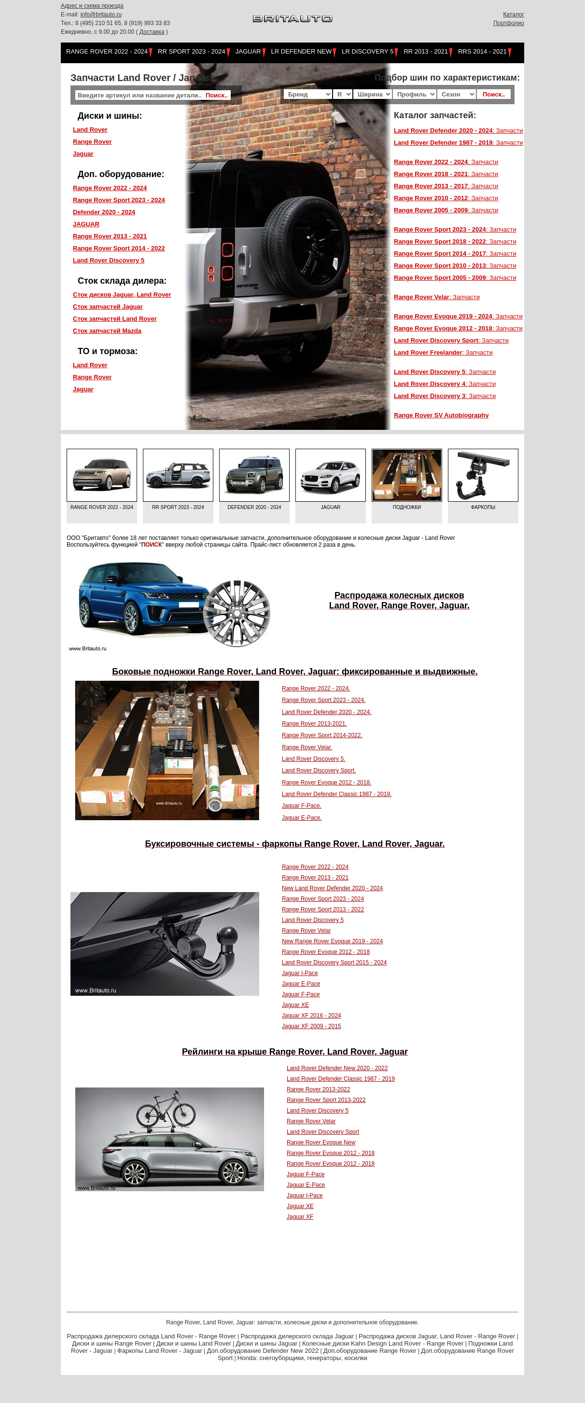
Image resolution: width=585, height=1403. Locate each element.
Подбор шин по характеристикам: (447, 78)
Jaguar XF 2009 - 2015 (311, 1026)
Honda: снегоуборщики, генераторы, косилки (302, 1358)
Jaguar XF (300, 1216)
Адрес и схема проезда (92, 5)
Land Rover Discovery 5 (313, 920)
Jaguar (248, 51)
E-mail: (71, 14)
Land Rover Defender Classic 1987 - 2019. (336, 794)
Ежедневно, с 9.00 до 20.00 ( (100, 31)
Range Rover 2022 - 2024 (107, 51)
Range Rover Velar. (307, 747)
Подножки (407, 507)
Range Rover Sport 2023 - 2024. (323, 700)
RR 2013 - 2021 (426, 51)
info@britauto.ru (101, 14)
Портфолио (508, 23)
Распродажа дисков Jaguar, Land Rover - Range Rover (437, 1336)
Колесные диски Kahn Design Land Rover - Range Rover (383, 1343)
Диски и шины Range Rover (111, 1343)
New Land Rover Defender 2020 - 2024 (332, 888)
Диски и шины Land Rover (193, 1343)
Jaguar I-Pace (300, 973)
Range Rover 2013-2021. (314, 723)
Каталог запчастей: (435, 115)
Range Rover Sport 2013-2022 (326, 1100)
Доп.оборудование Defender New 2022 (263, 1350)
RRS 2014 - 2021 (482, 51)
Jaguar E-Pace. (302, 817)
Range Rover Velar (306, 930)
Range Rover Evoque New (321, 1142)
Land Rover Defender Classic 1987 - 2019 (341, 1078)
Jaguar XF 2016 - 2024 (311, 1015)
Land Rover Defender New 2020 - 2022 (337, 1068)
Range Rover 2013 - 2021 (315, 877)
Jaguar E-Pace (301, 983)
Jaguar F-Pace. (301, 805)
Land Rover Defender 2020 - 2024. (326, 712)
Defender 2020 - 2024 (254, 507)
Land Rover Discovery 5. (313, 759)
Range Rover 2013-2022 (318, 1089)
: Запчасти (458, 130)
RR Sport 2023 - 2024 (191, 51)
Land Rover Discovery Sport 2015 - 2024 (334, 962)
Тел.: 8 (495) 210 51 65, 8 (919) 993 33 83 (115, 23)
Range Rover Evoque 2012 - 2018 (326, 952)
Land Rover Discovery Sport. (319, 770)
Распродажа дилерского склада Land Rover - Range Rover (151, 1336)
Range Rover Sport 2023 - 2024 (323, 898)
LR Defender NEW (301, 51)
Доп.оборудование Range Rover (370, 1350)
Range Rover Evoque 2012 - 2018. (326, 782)
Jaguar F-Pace (301, 994)
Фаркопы (483, 507)
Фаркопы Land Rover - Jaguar (159, 1350)
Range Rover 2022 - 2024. (316, 688)
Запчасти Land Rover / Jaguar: (141, 77)
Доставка (152, 31)
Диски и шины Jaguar (267, 1343)
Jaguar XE (295, 1005)
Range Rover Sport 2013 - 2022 (323, 909)
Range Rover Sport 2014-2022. (322, 735)
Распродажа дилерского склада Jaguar (297, 1336)
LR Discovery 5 (367, 51)
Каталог (513, 14)
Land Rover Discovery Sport (323, 1131)
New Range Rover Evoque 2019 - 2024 (332, 941)
